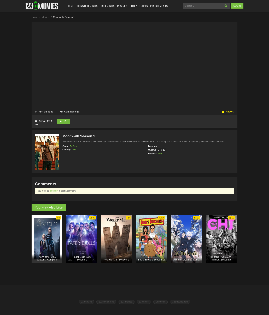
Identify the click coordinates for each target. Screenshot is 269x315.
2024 (159, 153)
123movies (86, 302)
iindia (74, 149)
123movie (144, 302)
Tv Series (122, 6)
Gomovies (161, 302)
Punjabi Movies (159, 6)
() (70, 111)
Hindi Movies (107, 6)
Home (70, 6)
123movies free (106, 302)
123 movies (126, 302)
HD (64, 121)
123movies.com (180, 302)
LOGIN (237, 5)
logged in (54, 191)
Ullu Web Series (139, 6)
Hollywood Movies (86, 6)
